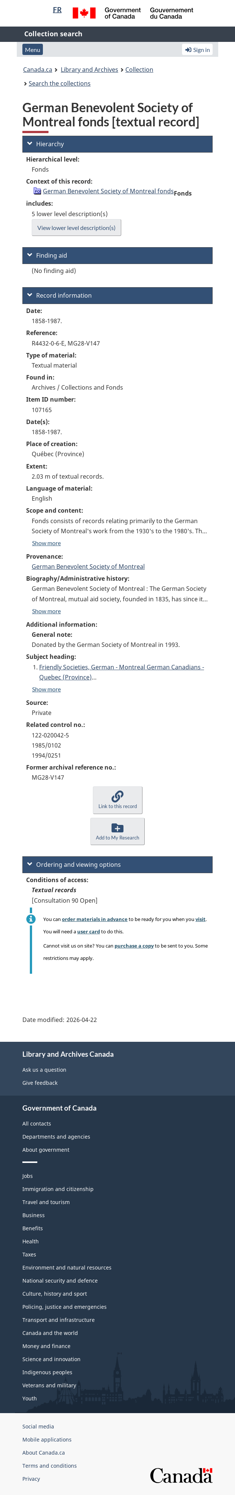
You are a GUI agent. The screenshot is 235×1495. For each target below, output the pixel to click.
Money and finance (46, 1346)
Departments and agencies (56, 1136)
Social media (38, 1426)
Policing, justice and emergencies (64, 1306)
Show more (46, 542)
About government (45, 1149)
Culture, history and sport (54, 1293)
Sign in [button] (197, 49)
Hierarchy (45, 144)
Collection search (53, 33)
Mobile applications (47, 1439)
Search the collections (60, 83)
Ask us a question (44, 1069)
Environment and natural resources (67, 1267)
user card (88, 931)
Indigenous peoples (47, 1372)
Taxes (29, 1254)
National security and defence (60, 1280)
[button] (117, 800)
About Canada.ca (43, 1452)
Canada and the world (50, 1332)
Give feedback (39, 1082)
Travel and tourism (46, 1202)
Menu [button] (32, 49)
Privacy (31, 1478)
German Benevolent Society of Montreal (88, 566)
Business (33, 1215)
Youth (29, 1398)
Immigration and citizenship (58, 1188)
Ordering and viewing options (74, 864)
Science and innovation (51, 1359)
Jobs (27, 1175)
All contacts (36, 1123)
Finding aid (47, 255)
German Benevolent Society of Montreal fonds (108, 191)
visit (200, 919)
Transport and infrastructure (58, 1319)
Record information (59, 295)
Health (30, 1241)
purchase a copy (134, 945)
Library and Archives (89, 69)
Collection (139, 69)
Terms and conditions (49, 1465)
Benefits (32, 1228)
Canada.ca (37, 69)
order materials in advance (95, 919)
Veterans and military (49, 1385)
